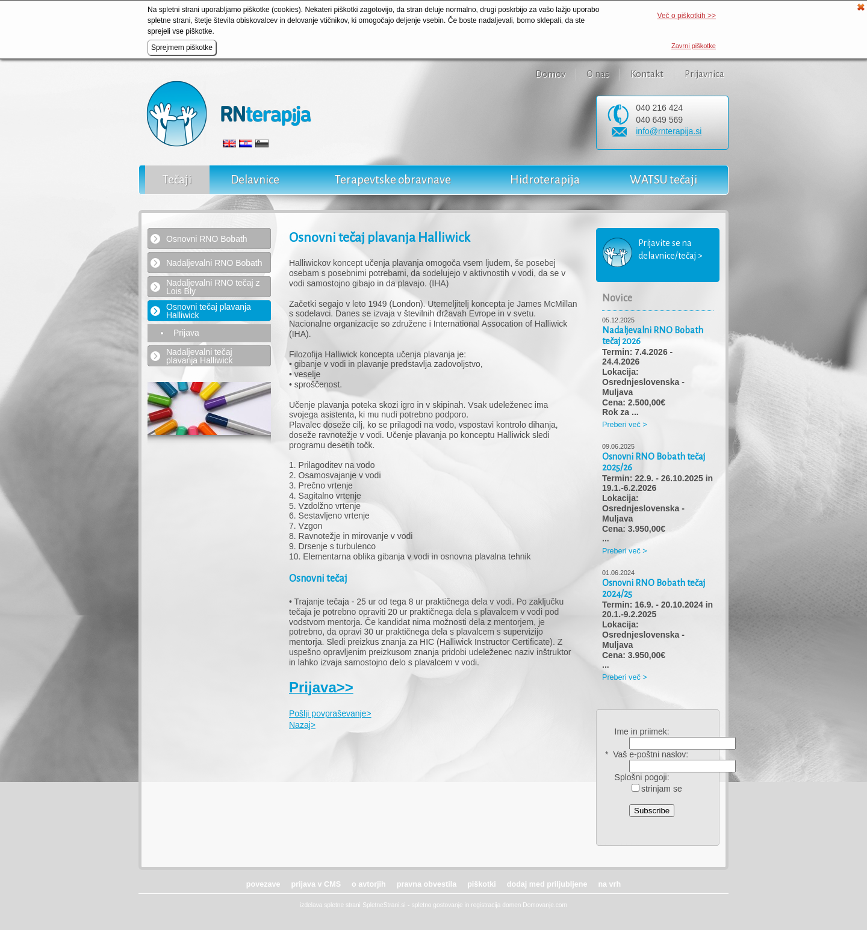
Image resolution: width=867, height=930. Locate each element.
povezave (263, 884)
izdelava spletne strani (330, 905)
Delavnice (255, 180)
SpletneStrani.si (383, 905)
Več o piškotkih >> (686, 15)
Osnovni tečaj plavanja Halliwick (208, 311)
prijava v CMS (316, 884)
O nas (597, 74)
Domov (550, 74)
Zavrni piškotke (693, 45)
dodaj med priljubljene (547, 884)
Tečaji (177, 180)
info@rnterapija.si (668, 131)
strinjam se (657, 788)
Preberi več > (624, 424)
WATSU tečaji (663, 180)
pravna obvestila (426, 884)
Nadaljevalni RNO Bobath (214, 263)
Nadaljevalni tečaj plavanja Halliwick (199, 356)
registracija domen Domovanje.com (519, 905)
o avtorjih (369, 884)
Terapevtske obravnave (393, 180)
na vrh (609, 884)
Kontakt (646, 74)
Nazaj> (302, 725)
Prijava (186, 332)
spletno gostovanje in (441, 905)
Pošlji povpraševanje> (330, 713)
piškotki (481, 884)
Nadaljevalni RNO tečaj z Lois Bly (213, 287)
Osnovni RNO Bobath (206, 239)
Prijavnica (704, 74)
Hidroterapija (545, 180)
